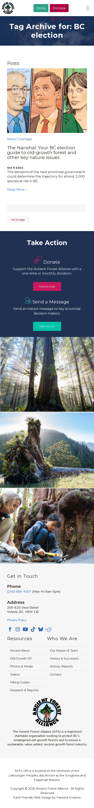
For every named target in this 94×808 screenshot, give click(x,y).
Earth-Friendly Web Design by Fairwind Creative (47, 797)
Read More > (17, 189)
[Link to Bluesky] (40, 630)
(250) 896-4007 (19, 591)
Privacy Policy (16, 620)
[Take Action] (47, 326)
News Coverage (19, 139)
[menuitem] (41, 18)
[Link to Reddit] (48, 629)
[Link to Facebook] (10, 629)
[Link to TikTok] (33, 629)
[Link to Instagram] (18, 629)
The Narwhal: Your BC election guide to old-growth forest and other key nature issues (41, 152)
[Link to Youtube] (25, 629)
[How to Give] (47, 286)
